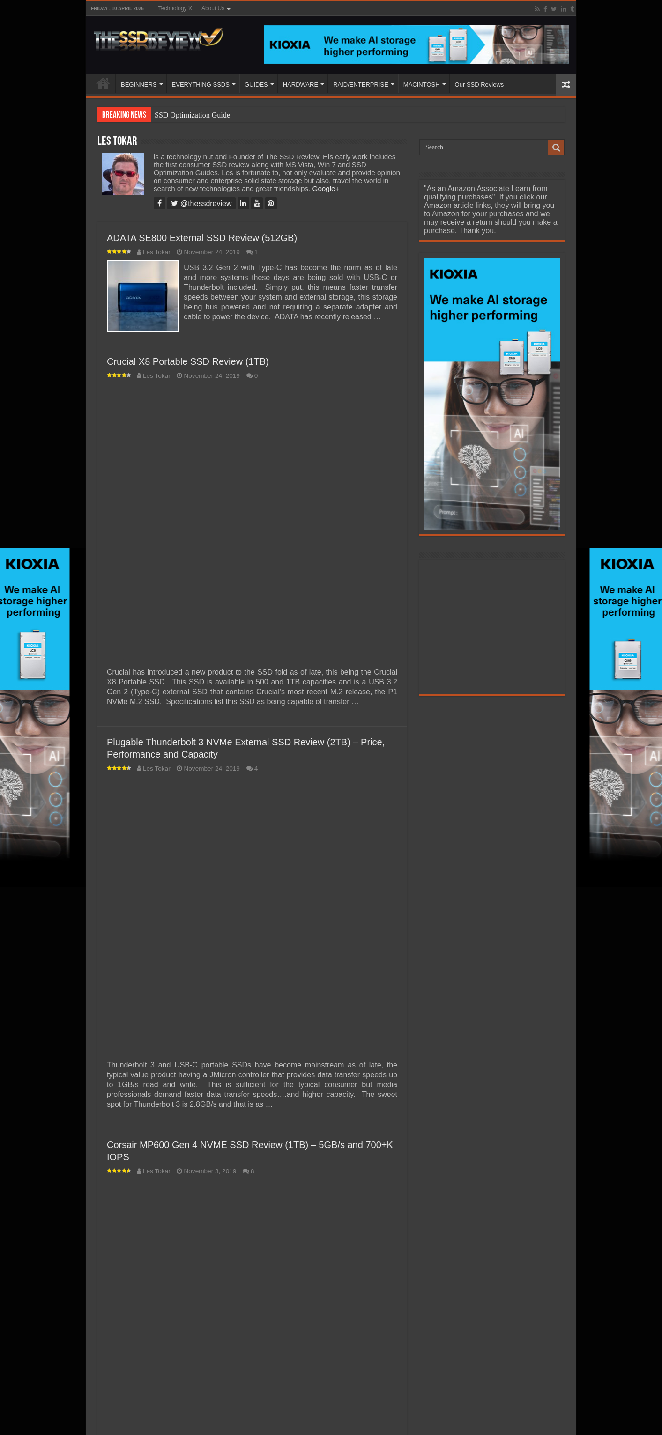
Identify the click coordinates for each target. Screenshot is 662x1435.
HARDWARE (300, 84)
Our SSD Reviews (479, 84)
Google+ (326, 188)
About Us (212, 8)
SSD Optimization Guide (192, 115)
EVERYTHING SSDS (201, 84)
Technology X (175, 8)
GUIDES (256, 84)
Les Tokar (157, 252)
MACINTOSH (421, 84)
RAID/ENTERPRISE (360, 84)
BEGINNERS (139, 84)
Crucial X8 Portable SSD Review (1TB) (188, 360)
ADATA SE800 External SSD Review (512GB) (202, 238)
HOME (103, 83)
